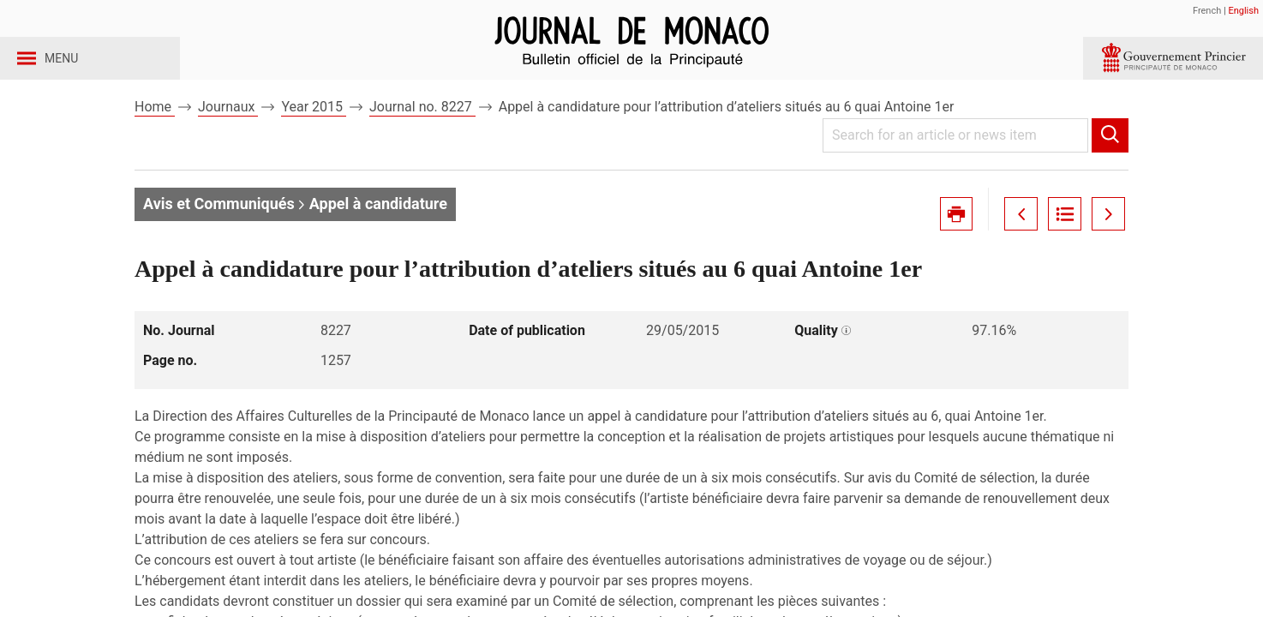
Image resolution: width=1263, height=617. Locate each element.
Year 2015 (313, 136)
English (1243, 10)
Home (155, 136)
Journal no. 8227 (422, 136)
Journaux (228, 136)
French (1207, 10)
